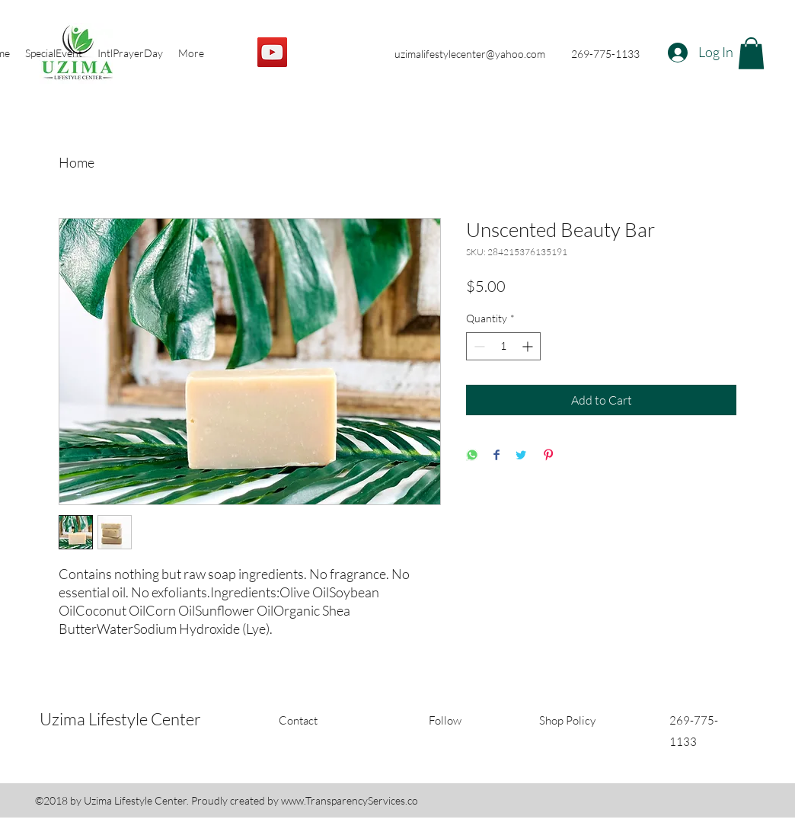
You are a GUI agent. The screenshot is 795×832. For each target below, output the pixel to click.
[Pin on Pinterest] (548, 456)
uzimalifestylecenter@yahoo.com (469, 53)
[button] (751, 53)
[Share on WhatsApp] (472, 456)
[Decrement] (477, 346)
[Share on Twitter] (521, 456)
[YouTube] (272, 52)
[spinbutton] (503, 346)
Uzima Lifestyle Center (120, 719)
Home (76, 162)
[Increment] (528, 346)
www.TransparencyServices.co (349, 800)
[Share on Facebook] (496, 456)
